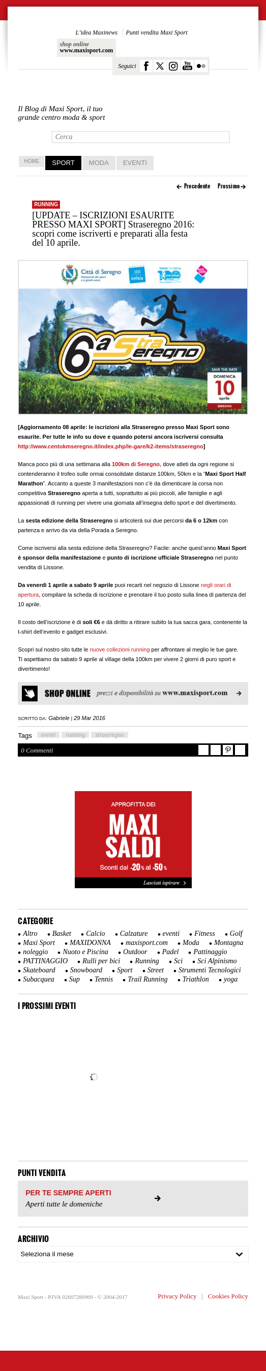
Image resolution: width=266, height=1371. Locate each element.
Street (155, 970)
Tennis (104, 979)
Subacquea (38, 979)
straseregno (109, 735)
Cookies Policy (228, 1296)
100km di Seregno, (136, 464)
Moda (99, 163)
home (31, 161)
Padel (170, 952)
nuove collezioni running (120, 649)
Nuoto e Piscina (85, 952)
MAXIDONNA (90, 942)
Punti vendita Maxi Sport (157, 32)
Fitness (204, 933)
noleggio (35, 952)
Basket (61, 933)
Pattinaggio (210, 952)
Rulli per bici (101, 961)
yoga (231, 979)
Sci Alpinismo (217, 961)
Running (46, 204)
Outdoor (135, 952)
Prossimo (229, 186)
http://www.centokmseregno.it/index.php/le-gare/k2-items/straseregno (110, 446)
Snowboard (86, 970)
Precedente (197, 186)
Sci (178, 961)
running (75, 735)
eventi (48, 735)
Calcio (95, 933)
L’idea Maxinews (96, 32)
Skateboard (39, 970)
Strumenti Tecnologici (210, 970)
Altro (30, 933)
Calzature (134, 933)
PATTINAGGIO (45, 961)
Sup (74, 979)
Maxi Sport (39, 942)
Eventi (135, 163)
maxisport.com (147, 942)
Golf (236, 933)
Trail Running (147, 979)
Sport (63, 163)
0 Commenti (37, 750)
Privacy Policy (177, 1296)
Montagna (229, 942)
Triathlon (196, 979)
